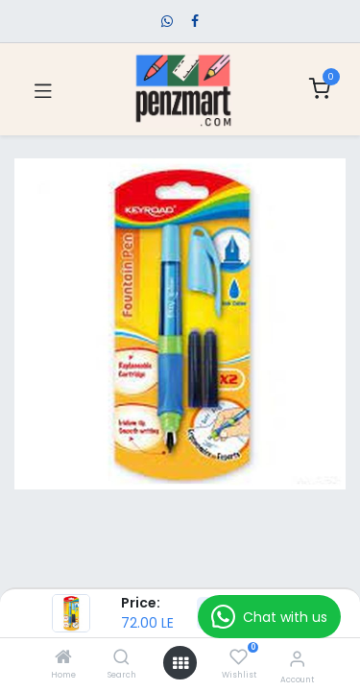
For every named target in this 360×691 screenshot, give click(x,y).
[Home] (63, 658)
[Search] (121, 658)
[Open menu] (180, 663)
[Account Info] (297, 659)
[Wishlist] (238, 657)
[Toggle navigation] (43, 89)
